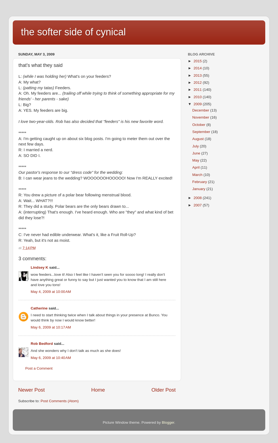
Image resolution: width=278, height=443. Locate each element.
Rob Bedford (42, 344)
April (196, 167)
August (198, 139)
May (196, 160)
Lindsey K (39, 267)
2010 (198, 97)
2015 (198, 61)
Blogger (168, 422)
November (201, 117)
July (196, 146)
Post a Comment (39, 368)
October (199, 125)
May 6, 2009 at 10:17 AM (51, 327)
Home (98, 390)
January (199, 189)
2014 (198, 68)
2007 (198, 205)
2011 (198, 90)
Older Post (163, 390)
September (201, 132)
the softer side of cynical (73, 32)
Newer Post (31, 390)
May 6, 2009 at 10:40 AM (51, 358)
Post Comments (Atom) (60, 401)
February (200, 182)
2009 (198, 104)
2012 (198, 82)
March (197, 175)
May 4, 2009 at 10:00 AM (51, 292)
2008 (198, 198)
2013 (198, 75)
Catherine (39, 308)
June (196, 153)
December (201, 110)
